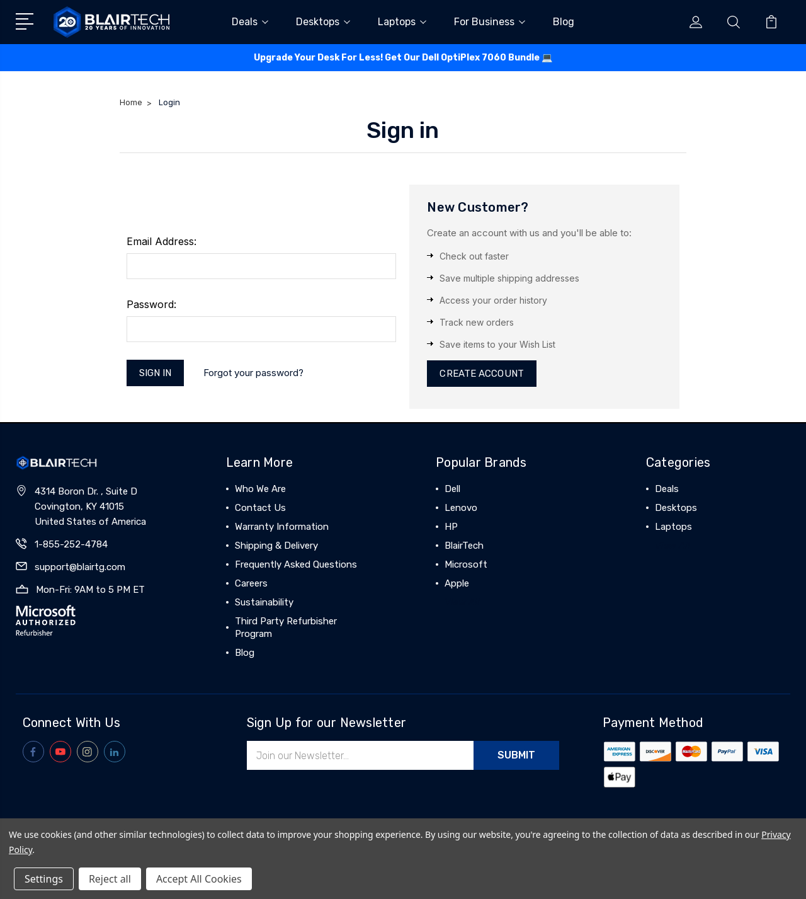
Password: (151, 304)
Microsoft (466, 564)
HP (451, 526)
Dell (452, 489)
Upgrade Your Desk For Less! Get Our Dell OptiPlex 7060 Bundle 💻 (403, 57)
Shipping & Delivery (276, 545)
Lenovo (461, 507)
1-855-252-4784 (71, 544)
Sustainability (264, 602)
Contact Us (260, 507)
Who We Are (260, 489)
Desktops (323, 22)
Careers (251, 583)
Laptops (402, 22)
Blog (563, 22)
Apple (457, 583)
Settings (44, 879)
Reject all (110, 879)
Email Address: (161, 241)
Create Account (481, 373)
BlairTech (464, 545)
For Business (489, 22)
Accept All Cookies (199, 879)
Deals (250, 22)
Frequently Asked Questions (296, 564)
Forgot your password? (253, 373)
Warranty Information (282, 526)
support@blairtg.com (80, 567)
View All (462, 602)
